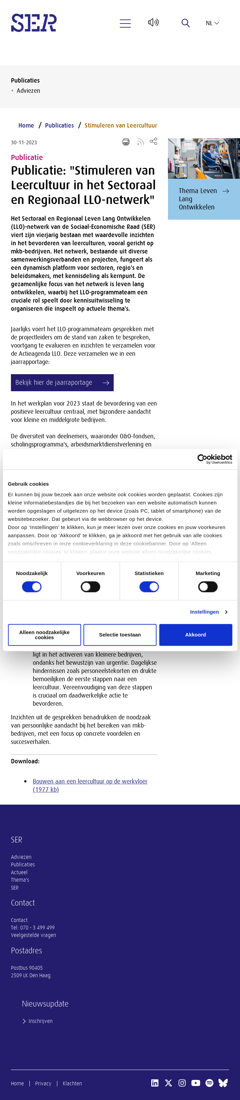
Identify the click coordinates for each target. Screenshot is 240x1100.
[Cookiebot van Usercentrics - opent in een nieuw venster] (202, 459)
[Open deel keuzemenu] (153, 141)
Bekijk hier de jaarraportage (53, 382)
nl (212, 23)
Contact (19, 920)
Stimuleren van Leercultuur (121, 125)
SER (14, 888)
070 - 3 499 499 (37, 928)
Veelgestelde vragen (33, 935)
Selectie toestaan (120, 635)
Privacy (43, 1083)
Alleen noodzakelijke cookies (44, 634)
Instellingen (204, 612)
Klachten (72, 1083)
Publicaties (25, 80)
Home (26, 125)
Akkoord (195, 635)
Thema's (20, 880)
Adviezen (28, 90)
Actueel (19, 872)
